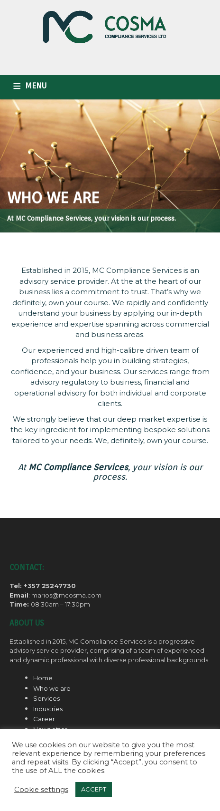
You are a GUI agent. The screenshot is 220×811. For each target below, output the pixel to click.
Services (46, 698)
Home (43, 678)
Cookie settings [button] (41, 789)
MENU (35, 85)
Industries (48, 709)
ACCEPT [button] (93, 789)
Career (44, 719)
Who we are (52, 688)
